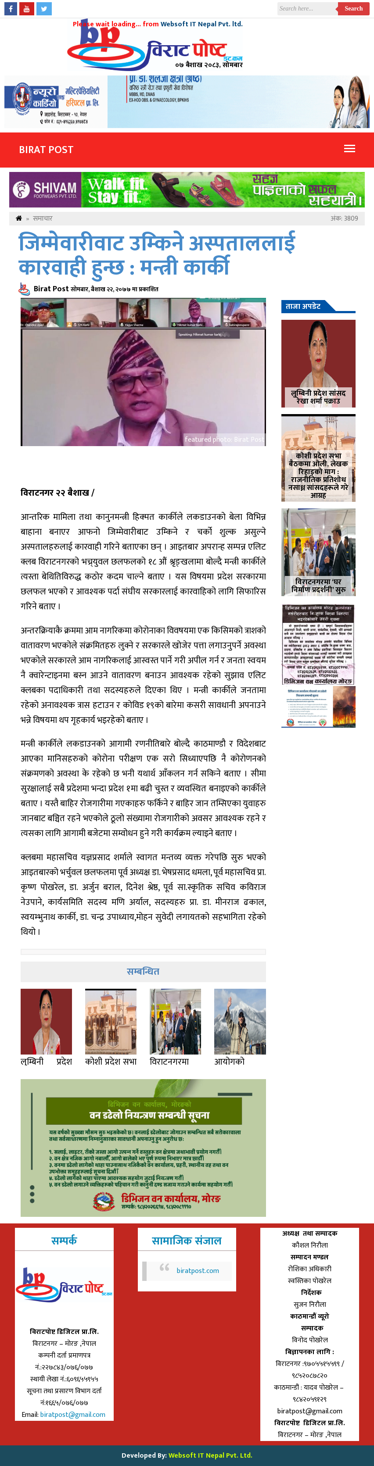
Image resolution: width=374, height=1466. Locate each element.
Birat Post (46, 150)
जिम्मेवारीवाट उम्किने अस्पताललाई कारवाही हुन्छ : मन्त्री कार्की (156, 256)
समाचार (43, 219)
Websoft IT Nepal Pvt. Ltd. (210, 1456)
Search (354, 8)
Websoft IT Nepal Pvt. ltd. (202, 24)
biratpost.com (198, 1271)
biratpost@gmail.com (73, 1415)
